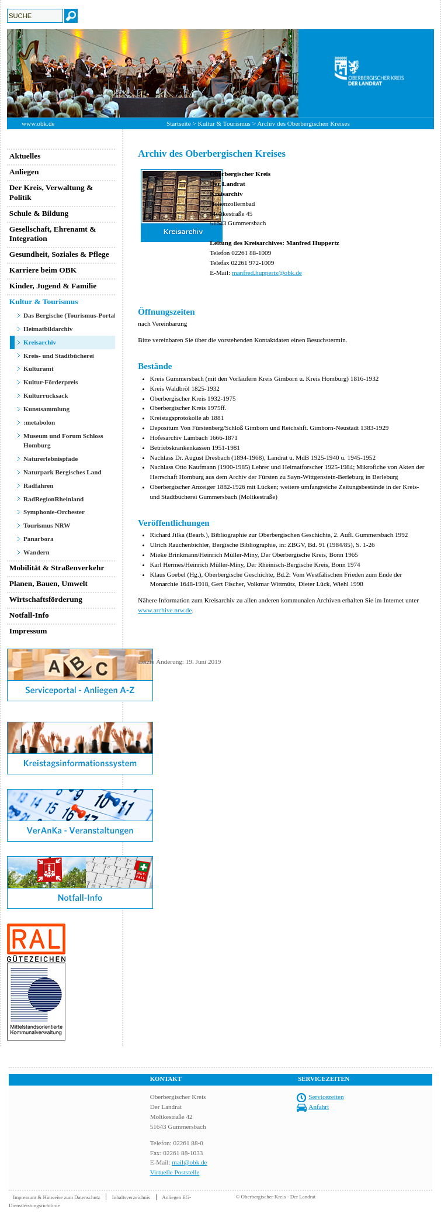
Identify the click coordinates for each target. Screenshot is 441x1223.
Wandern (36, 552)
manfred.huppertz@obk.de (267, 272)
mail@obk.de (189, 1162)
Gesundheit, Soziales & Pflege (59, 254)
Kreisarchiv (39, 342)
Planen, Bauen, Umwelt (48, 583)
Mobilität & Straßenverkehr (57, 567)
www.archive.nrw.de (165, 610)
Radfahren (38, 485)
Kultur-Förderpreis (50, 381)
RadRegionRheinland (53, 498)
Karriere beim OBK (43, 270)
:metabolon (39, 422)
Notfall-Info (29, 615)
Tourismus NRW (46, 525)
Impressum (28, 630)
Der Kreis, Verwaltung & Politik (51, 192)
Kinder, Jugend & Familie (53, 285)
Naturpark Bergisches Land (62, 472)
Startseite (178, 123)
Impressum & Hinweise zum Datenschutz (56, 1197)
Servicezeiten (325, 1096)
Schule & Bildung (39, 213)
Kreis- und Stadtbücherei (58, 355)
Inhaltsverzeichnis (131, 1197)
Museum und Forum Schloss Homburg (63, 440)
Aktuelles (25, 155)
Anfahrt (318, 1106)
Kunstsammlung (46, 408)
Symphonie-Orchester (54, 511)
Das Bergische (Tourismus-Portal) (70, 315)
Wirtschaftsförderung (45, 599)
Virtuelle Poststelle (175, 1172)
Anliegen (24, 171)
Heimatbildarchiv (47, 328)
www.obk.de (38, 123)
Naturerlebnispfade (50, 458)
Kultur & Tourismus (224, 123)
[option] (220, 73)
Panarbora (38, 538)
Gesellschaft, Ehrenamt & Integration (52, 234)
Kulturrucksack (45, 395)
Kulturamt (38, 368)
